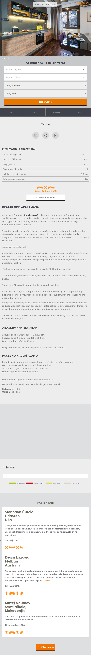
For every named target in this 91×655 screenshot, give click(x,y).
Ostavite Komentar (45, 197)
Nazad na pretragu (15, 58)
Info (11, 112)
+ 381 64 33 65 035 (45, 4)
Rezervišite (45, 101)
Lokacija (34, 112)
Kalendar (56, 112)
